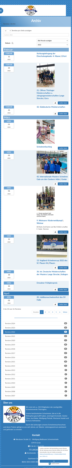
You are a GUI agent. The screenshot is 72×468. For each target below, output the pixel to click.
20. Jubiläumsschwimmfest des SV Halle (41, 295)
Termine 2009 (36, 384)
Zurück (36, 309)
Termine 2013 (36, 367)
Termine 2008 (36, 389)
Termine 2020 (36, 338)
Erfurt (27, 57)
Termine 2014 (36, 363)
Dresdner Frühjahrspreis (34, 279)
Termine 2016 (36, 355)
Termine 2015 (36, 359)
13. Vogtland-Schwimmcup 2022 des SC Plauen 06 (45, 256)
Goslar (40, 174)
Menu (6, 11)
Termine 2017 (36, 350)
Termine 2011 (36, 376)
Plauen (27, 258)
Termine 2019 (36, 342)
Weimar (54, 216)
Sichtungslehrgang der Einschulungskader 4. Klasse (45, 54)
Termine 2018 (36, 346)
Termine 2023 (36, 325)
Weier (65, 309)
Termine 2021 (36, 333)
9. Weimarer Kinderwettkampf (37, 216)
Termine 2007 (36, 393)
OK (54, 460)
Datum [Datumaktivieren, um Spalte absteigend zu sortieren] (9, 43)
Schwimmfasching (50, 119)
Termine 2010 (36, 380)
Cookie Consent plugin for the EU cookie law (54, 463)
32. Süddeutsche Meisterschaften (38, 103)
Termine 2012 (36, 372)
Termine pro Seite (17, 30)
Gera (62, 94)
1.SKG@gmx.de (37, 447)
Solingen (41, 270)
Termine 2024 (36, 321)
